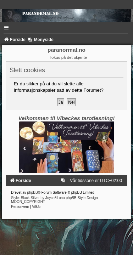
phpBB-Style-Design (82, 198)
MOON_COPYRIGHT (28, 202)
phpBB (32, 192)
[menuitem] (64, 180)
